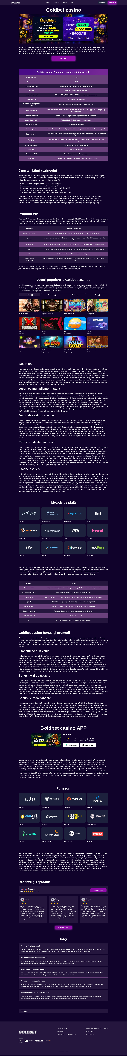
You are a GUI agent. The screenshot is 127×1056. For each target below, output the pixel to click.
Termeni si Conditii (62, 1029)
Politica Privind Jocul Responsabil (66, 1035)
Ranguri (65, 2)
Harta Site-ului (90, 1032)
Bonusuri (48, 2)
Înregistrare (112, 2)
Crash (75, 295)
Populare (29, 295)
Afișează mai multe (63, 928)
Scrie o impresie (98, 891)
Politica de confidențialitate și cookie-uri (97, 1029)
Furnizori (57, 2)
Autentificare (102, 2)
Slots (97, 295)
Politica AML (60, 1032)
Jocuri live (52, 295)
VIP (72, 2)
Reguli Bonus (90, 1035)
